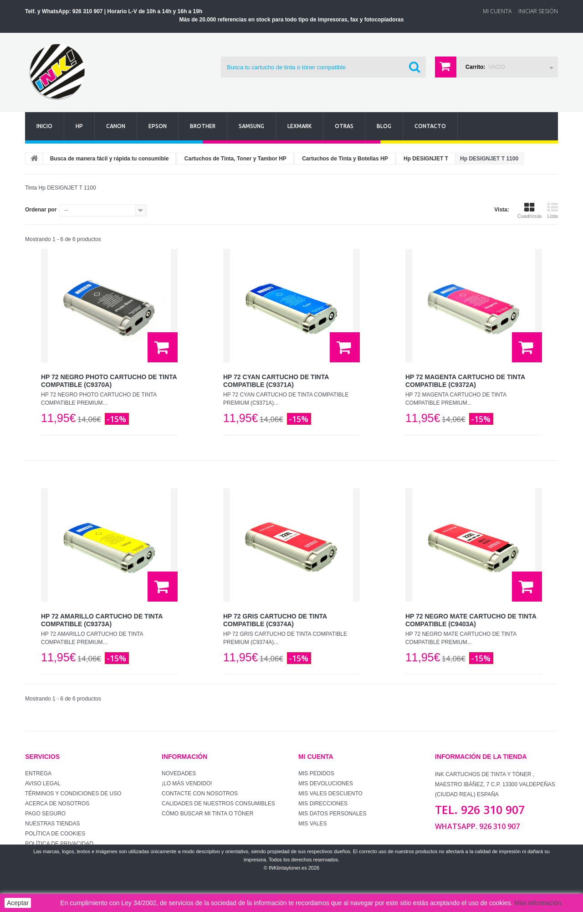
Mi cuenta (315, 756)
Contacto (430, 126)
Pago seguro (45, 813)
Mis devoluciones (325, 783)
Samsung (251, 126)
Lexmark (299, 126)
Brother (202, 126)
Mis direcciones (323, 803)
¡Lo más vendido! (187, 783)
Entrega (38, 773)
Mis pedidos (316, 773)
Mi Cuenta (497, 11)
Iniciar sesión (538, 11)
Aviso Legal (43, 783)
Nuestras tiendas (52, 823)
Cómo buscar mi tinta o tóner (207, 813)
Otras (344, 126)
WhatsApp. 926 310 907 (477, 826)
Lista (552, 210)
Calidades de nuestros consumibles (218, 803)
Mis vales (312, 823)
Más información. (538, 903)
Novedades (179, 773)
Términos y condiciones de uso (73, 793)
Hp (79, 126)
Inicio (44, 126)
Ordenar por (40, 209)
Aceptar (18, 903)
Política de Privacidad (59, 843)
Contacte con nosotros (200, 793)
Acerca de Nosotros (57, 803)
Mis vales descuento (330, 793)
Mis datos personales (332, 813)
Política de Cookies (55, 833)
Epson (157, 126)
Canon (115, 126)
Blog (384, 126)
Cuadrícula (529, 210)
